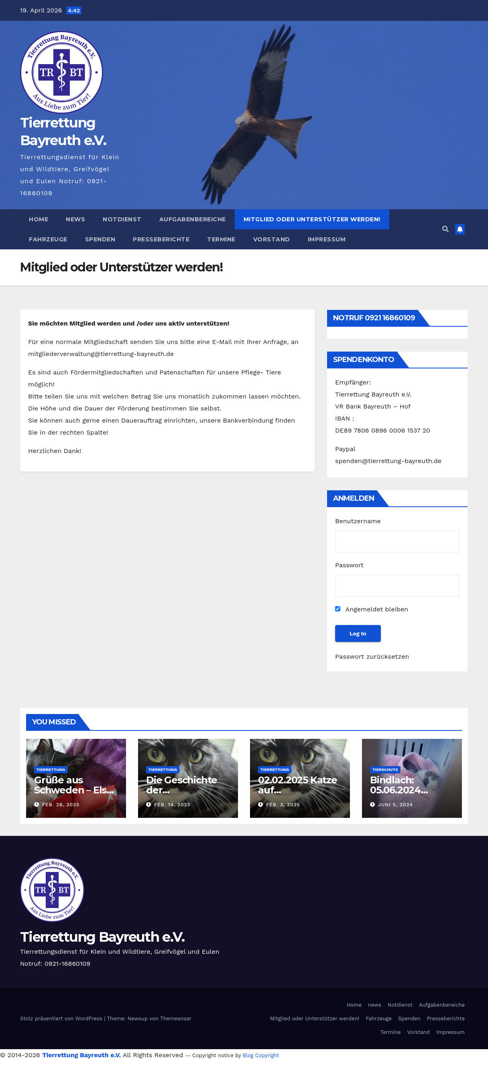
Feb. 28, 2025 (60, 804)
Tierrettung (51, 769)
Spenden (100, 239)
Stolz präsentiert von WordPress (62, 1018)
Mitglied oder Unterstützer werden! (312, 219)
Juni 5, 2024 (395, 804)
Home (38, 219)
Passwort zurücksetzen (372, 656)
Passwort (349, 565)
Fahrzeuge (48, 239)
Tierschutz (385, 769)
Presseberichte (161, 239)
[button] (445, 229)
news (75, 219)
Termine (221, 239)
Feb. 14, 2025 (172, 804)
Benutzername (358, 521)
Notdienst (122, 219)
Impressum (327, 239)
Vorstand (271, 239)
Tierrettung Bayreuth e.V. (102, 936)
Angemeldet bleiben (371, 609)
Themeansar (175, 1018)
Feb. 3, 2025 (283, 804)
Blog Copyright (261, 1055)
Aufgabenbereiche (192, 219)
